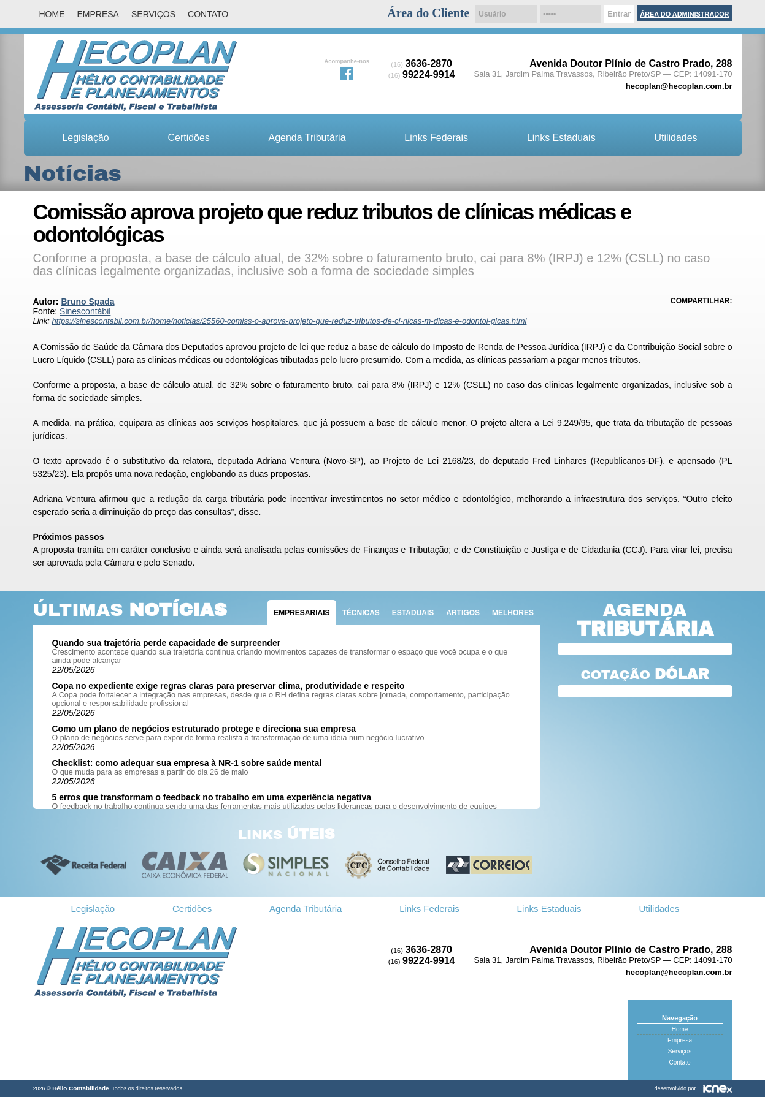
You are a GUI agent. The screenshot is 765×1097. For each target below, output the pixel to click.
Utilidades (675, 137)
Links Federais (436, 137)
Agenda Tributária (307, 137)
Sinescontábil (85, 311)
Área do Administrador (684, 14)
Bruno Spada (87, 301)
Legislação (85, 137)
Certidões (189, 137)
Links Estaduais (561, 137)
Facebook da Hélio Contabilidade (346, 72)
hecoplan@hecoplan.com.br (679, 86)
